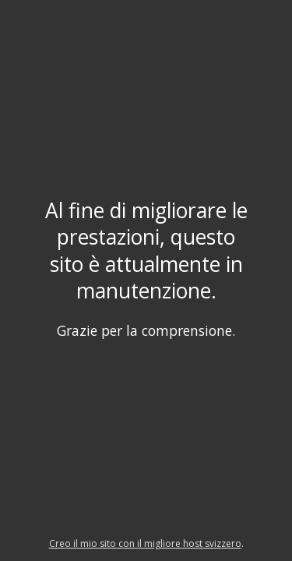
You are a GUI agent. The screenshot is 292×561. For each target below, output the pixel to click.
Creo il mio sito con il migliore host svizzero (145, 543)
